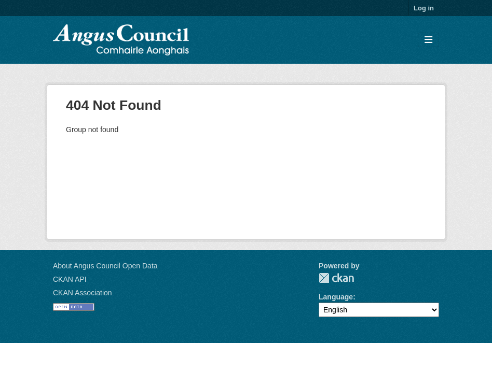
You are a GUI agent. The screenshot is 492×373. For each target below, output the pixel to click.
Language (336, 297)
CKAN (336, 277)
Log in (424, 8)
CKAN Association (82, 293)
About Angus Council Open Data (105, 266)
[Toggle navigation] (428, 40)
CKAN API (70, 279)
